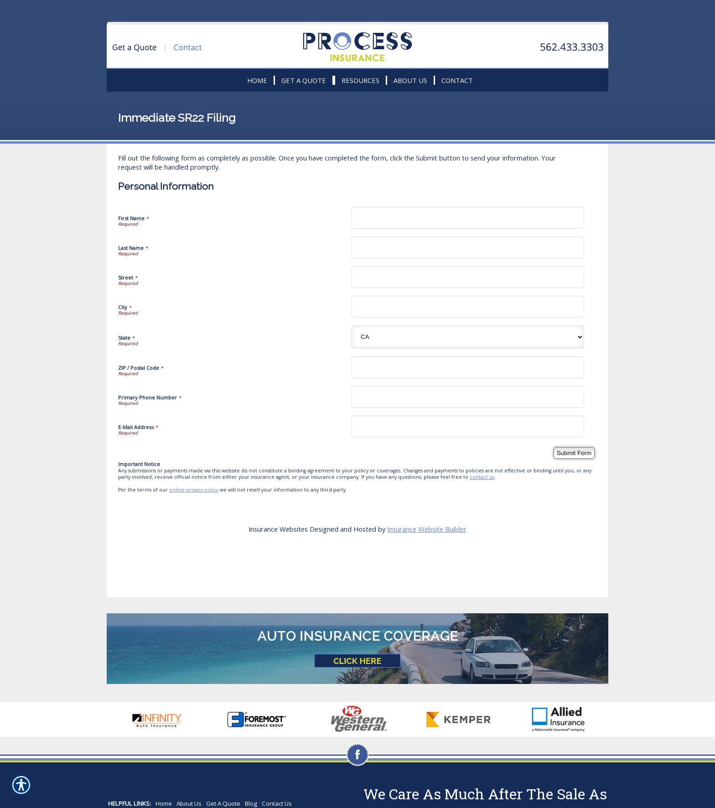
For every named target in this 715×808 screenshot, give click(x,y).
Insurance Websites (278, 528)
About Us (189, 803)
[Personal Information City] (467, 306)
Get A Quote (223, 803)
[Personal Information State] (467, 337)
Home (163, 803)
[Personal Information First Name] (467, 218)
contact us (482, 477)
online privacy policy (193, 490)
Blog (251, 803)
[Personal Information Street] (467, 277)
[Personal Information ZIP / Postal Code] (467, 367)
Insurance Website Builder (426, 528)
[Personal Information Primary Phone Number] (467, 397)
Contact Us (277, 803)
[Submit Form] (574, 453)
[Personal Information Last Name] (467, 247)
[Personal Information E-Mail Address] (467, 426)
